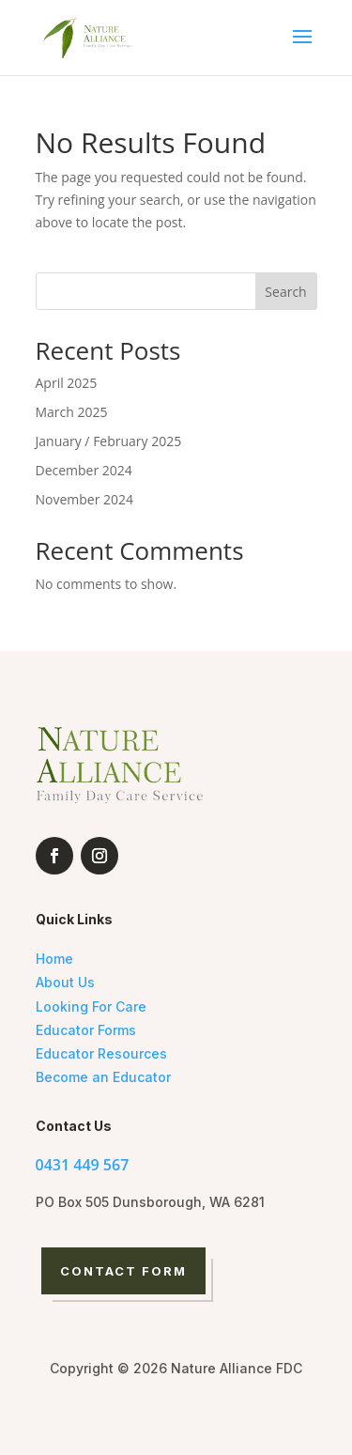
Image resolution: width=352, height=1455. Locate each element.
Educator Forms (86, 1030)
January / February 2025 (109, 441)
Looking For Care (91, 1006)
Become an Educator (103, 1077)
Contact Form (124, 1270)
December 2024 (84, 470)
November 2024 (85, 499)
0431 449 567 (83, 1164)
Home (54, 959)
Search (285, 292)
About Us (65, 982)
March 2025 (72, 412)
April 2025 (67, 383)
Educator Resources (101, 1053)
